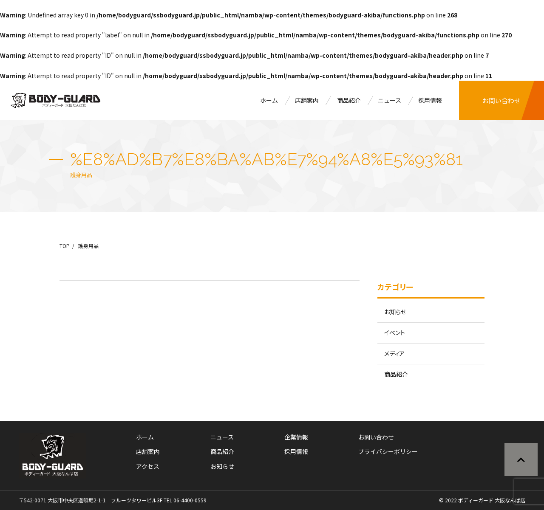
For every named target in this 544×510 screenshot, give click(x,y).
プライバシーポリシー (388, 451)
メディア (394, 353)
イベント (394, 332)
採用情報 (430, 100)
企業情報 (296, 437)
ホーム (269, 100)
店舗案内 (307, 100)
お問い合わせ (501, 100)
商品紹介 (349, 100)
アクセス (147, 466)
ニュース (389, 100)
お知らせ (395, 311)
